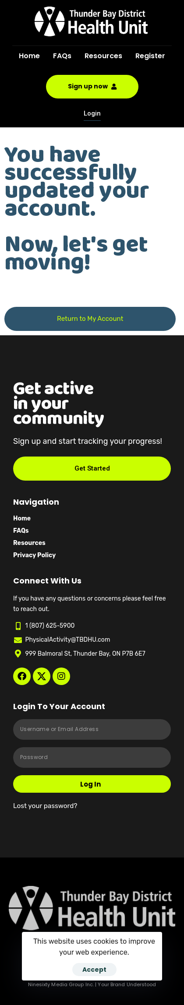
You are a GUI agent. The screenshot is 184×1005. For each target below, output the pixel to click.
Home (29, 56)
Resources (103, 56)
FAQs (62, 56)
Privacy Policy (34, 555)
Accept (94, 969)
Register (150, 56)
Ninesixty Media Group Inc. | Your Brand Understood (92, 984)
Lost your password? (45, 806)
